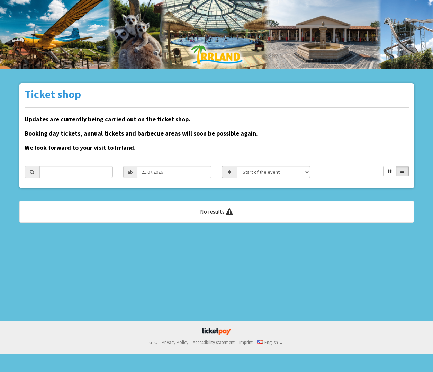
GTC (153, 342)
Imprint (246, 342)
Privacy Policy (175, 342)
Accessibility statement (214, 342)
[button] (269, 342)
